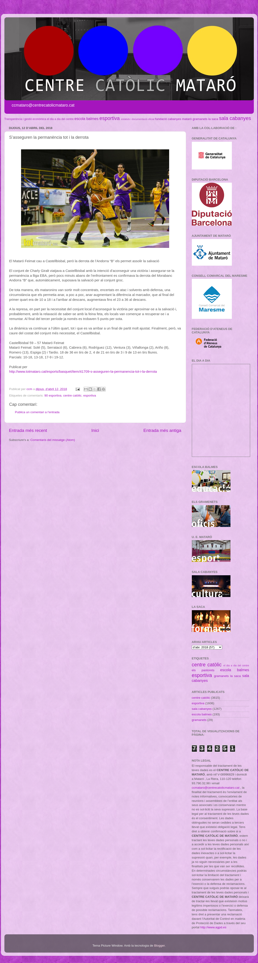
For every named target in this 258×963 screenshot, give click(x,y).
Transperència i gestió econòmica (25, 119)
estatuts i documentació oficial (137, 119)
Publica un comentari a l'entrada (37, 412)
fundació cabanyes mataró (173, 119)
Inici (95, 430)
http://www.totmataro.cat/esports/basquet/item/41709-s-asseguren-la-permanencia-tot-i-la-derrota (83, 371)
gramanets (200, 119)
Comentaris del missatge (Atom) (52, 440)
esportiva (109, 118)
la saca (213, 119)
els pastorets (203, 670)
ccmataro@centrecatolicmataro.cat (215, 787)
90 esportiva (53, 395)
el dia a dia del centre (60, 119)
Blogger (159, 945)
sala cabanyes (235, 118)
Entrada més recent (28, 430)
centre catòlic (72, 395)
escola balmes (86, 119)
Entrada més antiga (162, 430)
